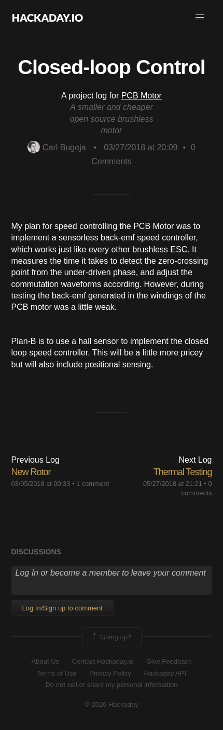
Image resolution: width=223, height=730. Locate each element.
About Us (45, 661)
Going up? (111, 637)
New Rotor (31, 472)
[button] (199, 17)
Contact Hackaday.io (103, 661)
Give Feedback (168, 661)
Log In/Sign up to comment (62, 608)
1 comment (92, 484)
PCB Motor (141, 95)
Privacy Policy (110, 673)
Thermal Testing (183, 472)
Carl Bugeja (56, 147)
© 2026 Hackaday (111, 704)
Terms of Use (57, 673)
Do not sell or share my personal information (111, 685)
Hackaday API (165, 673)
